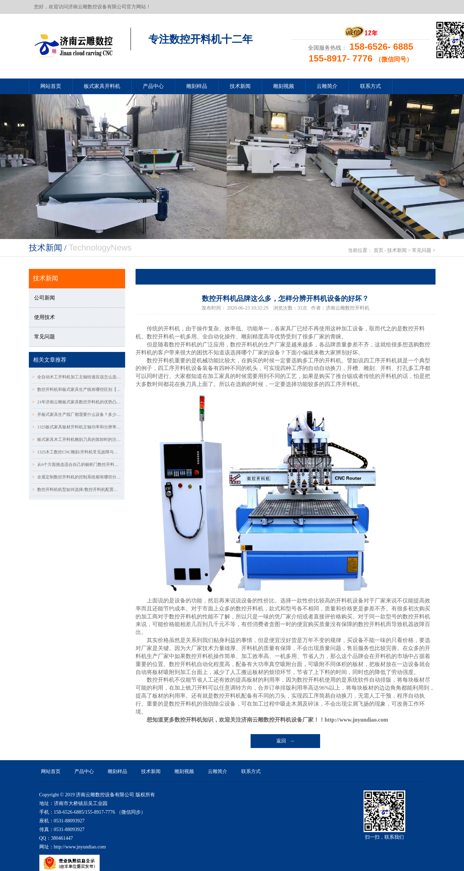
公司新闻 (44, 298)
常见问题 (421, 250)
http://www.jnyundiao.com (356, 720)
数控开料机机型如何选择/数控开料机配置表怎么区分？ (77, 489)
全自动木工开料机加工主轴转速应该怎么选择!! (77, 377)
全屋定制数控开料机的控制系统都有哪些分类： (77, 477)
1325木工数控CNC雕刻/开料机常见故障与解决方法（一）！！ (77, 452)
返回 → (285, 740)
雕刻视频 (283, 86)
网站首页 (50, 86)
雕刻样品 (196, 86)
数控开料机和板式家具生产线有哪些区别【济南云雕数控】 (77, 389)
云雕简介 (327, 86)
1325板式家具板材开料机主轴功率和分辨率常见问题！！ (77, 427)
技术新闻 (240, 86)
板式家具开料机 (102, 86)
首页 (378, 250)
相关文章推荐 (49, 360)
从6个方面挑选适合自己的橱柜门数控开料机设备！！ (77, 464)
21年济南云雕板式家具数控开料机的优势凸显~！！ (77, 402)
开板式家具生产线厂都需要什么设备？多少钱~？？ (77, 414)
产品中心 (153, 86)
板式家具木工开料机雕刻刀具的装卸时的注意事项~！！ (77, 439)
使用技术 (44, 317)
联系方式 (370, 86)
